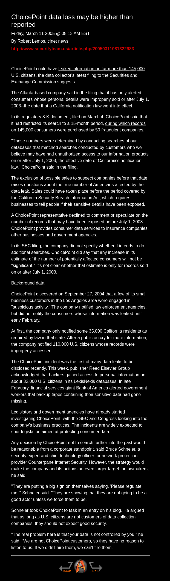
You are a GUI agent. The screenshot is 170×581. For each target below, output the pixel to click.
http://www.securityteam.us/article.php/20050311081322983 (72, 48)
